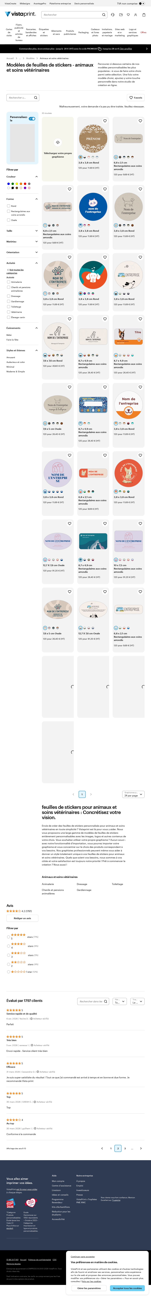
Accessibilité (58, 1211)
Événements (13, 319)
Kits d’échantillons (61, 1198)
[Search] (106, 993)
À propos (80, 1173)
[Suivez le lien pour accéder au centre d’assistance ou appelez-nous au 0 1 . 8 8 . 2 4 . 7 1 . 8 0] (112, 15)
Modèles (30, 58)
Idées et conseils (60, 1186)
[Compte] (135, 15)
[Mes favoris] (128, 14)
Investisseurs (82, 1182)
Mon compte (58, 1173)
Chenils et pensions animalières (53, 883)
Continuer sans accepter (83, 1256)
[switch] (133, 3)
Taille (9, 222)
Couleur (10, 168)
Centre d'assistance (61, 1177)
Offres (143, 32)
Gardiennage (84, 881)
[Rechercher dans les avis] (91, 993)
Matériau (11, 233)
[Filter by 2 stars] (8, 956)
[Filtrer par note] (120, 993)
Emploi (79, 1177)
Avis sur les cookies (91, 1281)
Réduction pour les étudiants (61, 1205)
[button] (73, 786)
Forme (10, 190)
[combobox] (72, 14)
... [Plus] (20, 58)
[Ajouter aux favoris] (105, 113)
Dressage (82, 875)
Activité (10, 254)
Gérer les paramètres (89, 1288)
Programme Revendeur (57, 1192)
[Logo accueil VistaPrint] (20, 15)
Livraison (56, 1182)
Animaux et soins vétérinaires (54, 58)
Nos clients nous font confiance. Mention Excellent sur (118, 1190)
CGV (54, 1251)
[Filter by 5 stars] (8, 928)
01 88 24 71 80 (12, 1251)
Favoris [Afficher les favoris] (135, 97)
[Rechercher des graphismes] (36, 98)
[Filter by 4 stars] (8, 937)
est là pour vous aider (26, 1181)
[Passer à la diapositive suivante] (146, 48)
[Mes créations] (121, 15)
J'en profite (126, 48)
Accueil (10, 58)
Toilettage (117, 875)
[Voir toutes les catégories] (19, 263)
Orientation (12, 244)
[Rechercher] (104, 15)
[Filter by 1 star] (8, 963)
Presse (79, 1186)
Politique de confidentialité (39, 1251)
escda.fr (9, 1220)
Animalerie (48, 875)
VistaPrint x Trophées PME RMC (86, 1192)
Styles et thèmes (15, 342)
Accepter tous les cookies (127, 1288)
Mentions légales (13, 1255)
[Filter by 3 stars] (8, 946)
